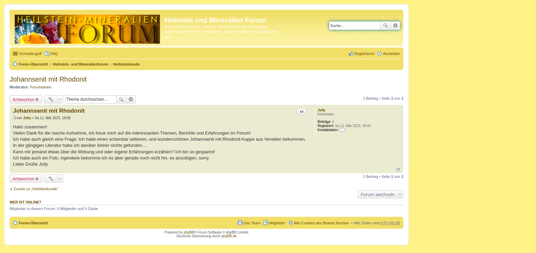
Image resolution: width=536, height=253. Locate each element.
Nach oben (398, 169)
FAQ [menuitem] (54, 54)
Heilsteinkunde (126, 64)
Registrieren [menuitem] (364, 54)
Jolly (321, 110)
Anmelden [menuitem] (391, 54)
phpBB (189, 232)
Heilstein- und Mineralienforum (80, 64)
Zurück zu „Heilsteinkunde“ (36, 189)
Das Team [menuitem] (251, 223)
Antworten (24, 99)
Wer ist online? (25, 202)
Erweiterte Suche (395, 26)
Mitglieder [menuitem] (277, 223)
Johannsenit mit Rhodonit (48, 79)
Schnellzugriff (30, 54)
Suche (385, 26)
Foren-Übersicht (33, 64)
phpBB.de (229, 236)
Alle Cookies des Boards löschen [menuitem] (321, 223)
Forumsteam (41, 87)
